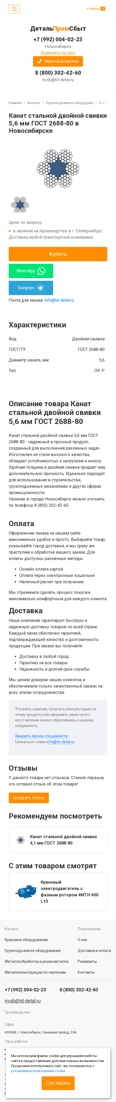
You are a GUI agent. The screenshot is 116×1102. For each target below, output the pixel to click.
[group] (58, 167)
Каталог (33, 103)
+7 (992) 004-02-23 (58, 39)
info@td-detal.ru (59, 300)
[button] (58, 61)
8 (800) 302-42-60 (58, 73)
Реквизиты (87, 961)
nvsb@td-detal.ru (58, 79)
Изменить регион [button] (58, 52)
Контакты (86, 972)
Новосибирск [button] (58, 46)
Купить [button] (58, 254)
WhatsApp (30, 271)
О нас (82, 940)
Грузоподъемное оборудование (72, 103)
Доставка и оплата (94, 951)
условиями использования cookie (38, 1071)
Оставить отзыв (29, 797)
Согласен (58, 1083)
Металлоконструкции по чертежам (35, 972)
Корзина (96, 9)
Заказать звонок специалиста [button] (41, 736)
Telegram (30, 288)
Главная (15, 103)
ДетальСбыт (58, 28)
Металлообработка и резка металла (36, 961)
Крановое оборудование (26, 940)
